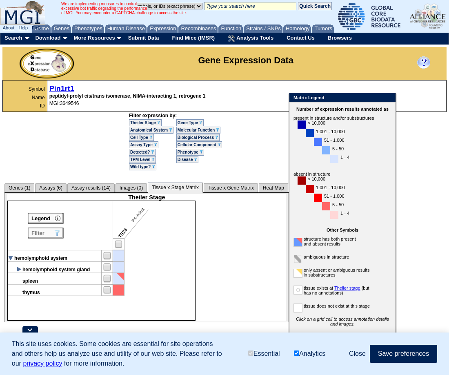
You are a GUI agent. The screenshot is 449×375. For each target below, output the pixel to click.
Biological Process (198, 137)
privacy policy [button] (42, 363)
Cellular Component (199, 145)
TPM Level (142, 159)
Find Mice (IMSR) (193, 38)
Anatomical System (151, 130)
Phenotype (190, 152)
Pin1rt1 (61, 89)
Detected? (142, 152)
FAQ (36, 27)
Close (388, 98)
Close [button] (357, 353)
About (9, 27)
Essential (264, 353)
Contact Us (301, 38)
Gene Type (190, 123)
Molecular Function (198, 130)
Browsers (340, 38)
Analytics (309, 353)
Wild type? (142, 167)
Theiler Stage (145, 123)
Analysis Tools (250, 38)
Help (23, 27)
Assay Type (143, 145)
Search (13, 38)
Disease (188, 159)
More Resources (94, 38)
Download (47, 38)
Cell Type (141, 137)
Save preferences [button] (403, 353)
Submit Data (143, 38)
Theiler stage (347, 288)
